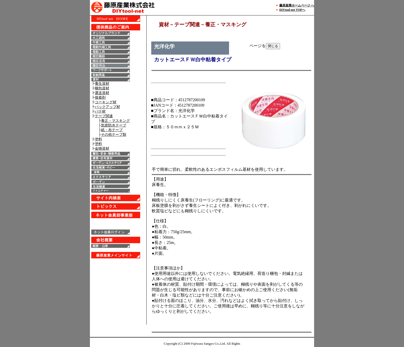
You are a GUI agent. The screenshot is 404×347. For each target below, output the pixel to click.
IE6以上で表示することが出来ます (118, 170)
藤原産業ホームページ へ (296, 5)
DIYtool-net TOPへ (292, 10)
